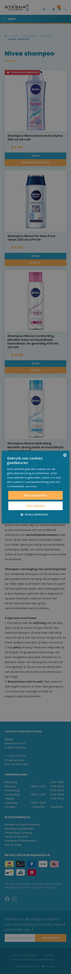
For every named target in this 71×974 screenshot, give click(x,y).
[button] (35, 514)
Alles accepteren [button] (35, 495)
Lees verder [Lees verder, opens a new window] (31, 486)
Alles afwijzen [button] (35, 506)
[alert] (35, 487)
